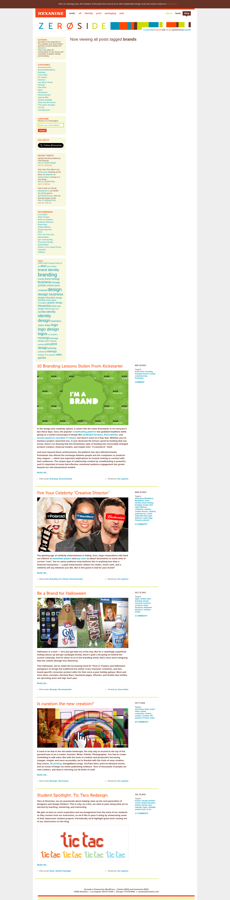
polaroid (146, 520)
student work (140, 809)
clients (57, 285)
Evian (146, 605)
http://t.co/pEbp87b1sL (47, 200)
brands (41, 279)
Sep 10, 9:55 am (44, 203)
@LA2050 (42, 193)
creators (138, 716)
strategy (41, 355)
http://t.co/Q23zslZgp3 (47, 163)
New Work (42, 87)
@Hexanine (43, 172)
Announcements (44, 67)
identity (50, 311)
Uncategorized (44, 110)
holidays (147, 610)
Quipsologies (43, 245)
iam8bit (42, 311)
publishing (42, 352)
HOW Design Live (52, 309)
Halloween (148, 607)
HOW (53, 306)
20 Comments (141, 722)
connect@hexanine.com (148, 892)
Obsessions (42, 92)
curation (145, 716)
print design (47, 346)
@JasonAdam (43, 177)
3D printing (56, 763)
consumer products (143, 603)
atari (43, 266)
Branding (41, 72)
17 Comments (141, 813)
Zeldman (41, 252)
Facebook (139, 607)
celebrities (139, 509)
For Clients (42, 77)
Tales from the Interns (47, 102)
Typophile (42, 250)
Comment (140, 382)
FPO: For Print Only (46, 235)
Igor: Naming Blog (45, 240)
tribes (152, 718)
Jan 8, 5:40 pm (44, 184)
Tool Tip (41, 107)
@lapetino (49, 174)
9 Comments (141, 524)
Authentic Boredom (46, 222)
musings (44, 338)
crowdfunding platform (84, 431)
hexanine (44, 305)
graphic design (54, 302)
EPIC (40, 232)
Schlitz (137, 612)
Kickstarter (139, 378)
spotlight (151, 807)
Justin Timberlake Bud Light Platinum (143, 516)
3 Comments (141, 616)
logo (54, 325)
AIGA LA (58, 263)
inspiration (55, 321)
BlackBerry (139, 501)
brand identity (48, 270)
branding (47, 274)
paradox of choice (142, 718)
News (40, 90)
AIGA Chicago (43, 217)
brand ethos (140, 372)
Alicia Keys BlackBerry (144, 498)
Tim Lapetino (50, 355)
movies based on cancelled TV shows (56, 438)
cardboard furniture (92, 434)
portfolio (41, 344)
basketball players (61, 558)
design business (50, 294)
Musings (41, 85)
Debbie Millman (44, 227)
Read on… (42, 472)
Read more (172, 4)
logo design (48, 329)
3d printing (139, 709)
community (139, 713)
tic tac (148, 809)
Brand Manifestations (46, 70)
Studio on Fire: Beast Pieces (49, 247)
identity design (44, 318)
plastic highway (51, 341)
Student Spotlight (45, 100)
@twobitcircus (43, 191)
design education (46, 297)
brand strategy (52, 279)
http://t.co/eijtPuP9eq (46, 182)
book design (51, 266)
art (39, 266)
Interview (41, 80)
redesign (51, 351)
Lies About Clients (45, 82)
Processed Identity (45, 242)
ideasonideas (43, 237)
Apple (137, 599)
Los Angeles (53, 334)
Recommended (44, 95)
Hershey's (139, 610)
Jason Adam (44, 325)
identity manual (141, 805)
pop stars (82, 558)
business (44, 282)
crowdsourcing (141, 376)
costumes (139, 605)
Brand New (42, 224)
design (55, 289)
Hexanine (42, 48)
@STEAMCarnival (45, 196)
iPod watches (111, 434)
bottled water (145, 599)
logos (42, 334)
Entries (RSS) (123, 889)
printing (52, 348)
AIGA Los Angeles (45, 219)
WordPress (110, 889)
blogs (147, 709)
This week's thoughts (46, 105)
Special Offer (43, 97)
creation (148, 713)
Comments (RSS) (141, 889)
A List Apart (42, 214)
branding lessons (142, 374)
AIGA (40, 263)
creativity (42, 290)
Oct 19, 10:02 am (45, 165)
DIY (151, 716)
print (47, 344)
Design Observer (45, 230)
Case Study (42, 75)
